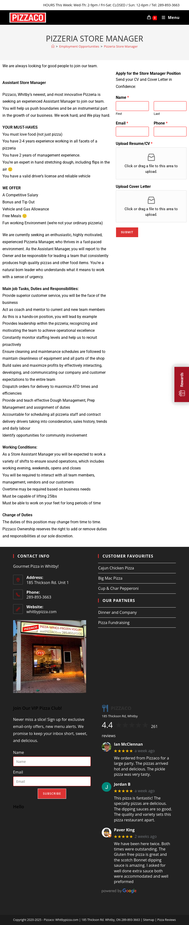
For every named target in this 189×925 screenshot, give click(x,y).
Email (122, 123)
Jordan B (122, 784)
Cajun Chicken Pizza (116, 568)
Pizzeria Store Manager (121, 46)
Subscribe (52, 794)
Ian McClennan (128, 744)
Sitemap (148, 920)
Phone (161, 123)
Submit (127, 232)
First (119, 114)
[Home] (52, 46)
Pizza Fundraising (113, 622)
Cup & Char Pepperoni (118, 588)
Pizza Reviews (166, 920)
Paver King (124, 830)
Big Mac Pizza (110, 578)
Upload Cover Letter (133, 186)
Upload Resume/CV (134, 143)
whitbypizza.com (42, 611)
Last (157, 114)
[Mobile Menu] (169, 17)
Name (122, 97)
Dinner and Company (117, 612)
